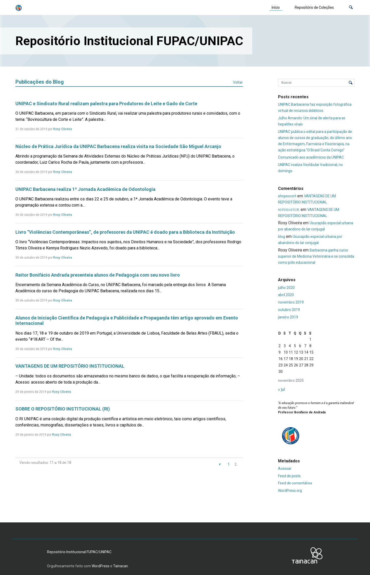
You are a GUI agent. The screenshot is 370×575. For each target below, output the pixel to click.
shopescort (287, 196)
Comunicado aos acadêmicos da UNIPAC (311, 157)
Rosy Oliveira (62, 129)
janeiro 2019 (288, 317)
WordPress (100, 566)
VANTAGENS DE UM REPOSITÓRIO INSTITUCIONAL (69, 366)
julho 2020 (286, 288)
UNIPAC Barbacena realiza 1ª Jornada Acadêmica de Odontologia (85, 189)
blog (281, 237)
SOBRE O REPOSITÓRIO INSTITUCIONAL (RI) (62, 409)
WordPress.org (290, 491)
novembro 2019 (291, 302)
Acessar (284, 468)
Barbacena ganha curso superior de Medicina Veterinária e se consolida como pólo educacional (316, 256)
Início (276, 7)
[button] (351, 8)
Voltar (238, 82)
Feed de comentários (295, 483)
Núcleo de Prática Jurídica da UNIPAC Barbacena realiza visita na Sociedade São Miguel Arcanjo (118, 146)
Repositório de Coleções (314, 7)
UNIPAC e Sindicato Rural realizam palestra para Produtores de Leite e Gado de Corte (106, 103)
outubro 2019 (289, 310)
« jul (281, 389)
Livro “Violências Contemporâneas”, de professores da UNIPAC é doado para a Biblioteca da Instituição (125, 232)
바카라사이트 (289, 210)
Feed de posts (289, 476)
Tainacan (120, 566)
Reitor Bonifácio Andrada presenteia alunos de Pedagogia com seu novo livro (97, 275)
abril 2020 (286, 295)
